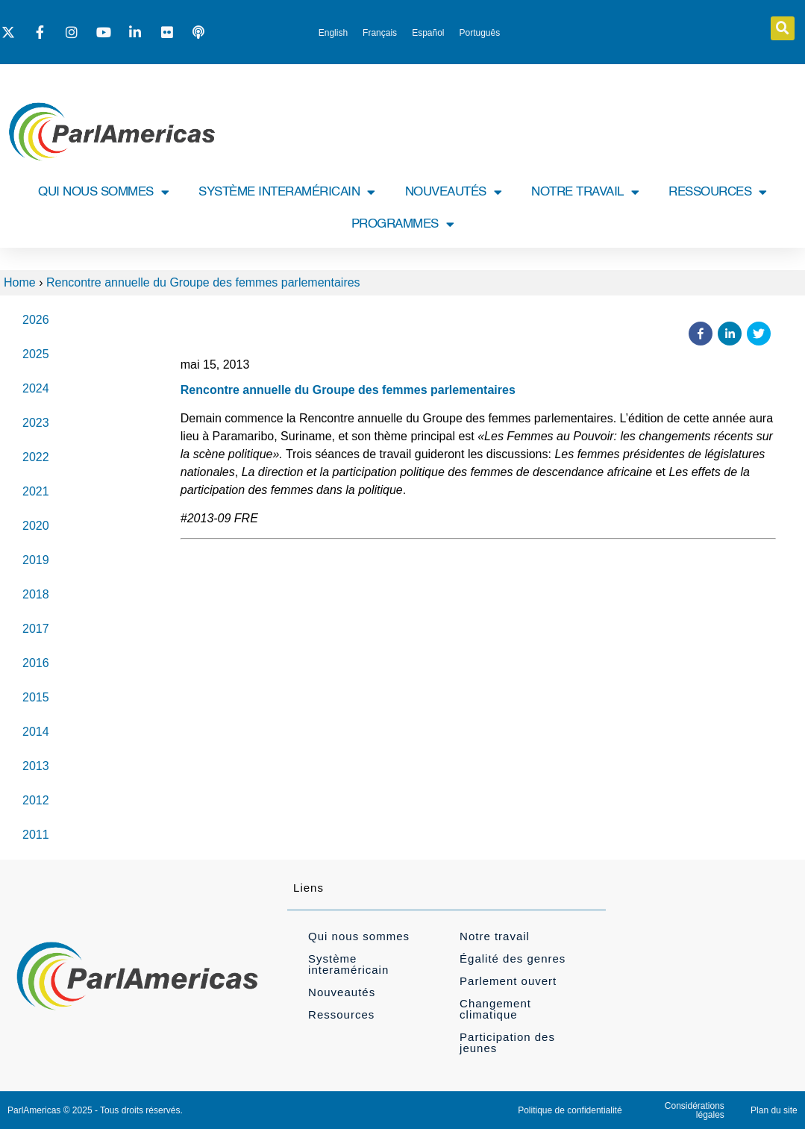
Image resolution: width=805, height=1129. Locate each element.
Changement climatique (495, 1009)
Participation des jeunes (507, 1042)
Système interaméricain (348, 964)
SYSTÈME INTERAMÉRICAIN (286, 192)
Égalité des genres (513, 958)
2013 (35, 766)
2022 (35, 457)
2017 (35, 628)
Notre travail (495, 936)
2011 (35, 834)
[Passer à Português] (480, 33)
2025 (35, 354)
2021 (35, 491)
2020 (35, 525)
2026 (35, 319)
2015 (35, 697)
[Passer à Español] (427, 33)
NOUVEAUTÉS (453, 192)
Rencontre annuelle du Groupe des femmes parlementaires (203, 282)
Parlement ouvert (508, 981)
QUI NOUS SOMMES (103, 192)
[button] (783, 28)
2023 (35, 422)
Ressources (341, 1014)
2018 (35, 594)
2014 (35, 731)
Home (20, 282)
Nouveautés (341, 992)
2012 (35, 800)
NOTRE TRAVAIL (585, 192)
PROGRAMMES (402, 224)
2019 (35, 560)
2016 (35, 663)
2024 (35, 388)
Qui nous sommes (359, 936)
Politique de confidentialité (569, 1110)
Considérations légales (694, 1110)
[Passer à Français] (379, 33)
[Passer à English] (333, 33)
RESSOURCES (717, 192)
